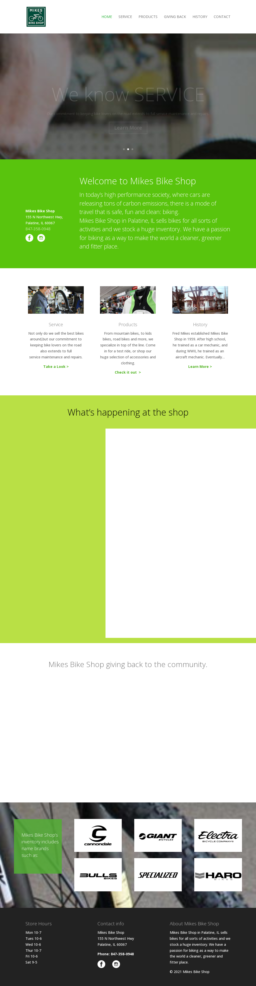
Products (148, 17)
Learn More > (200, 366)
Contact (222, 17)
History (199, 17)
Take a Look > (56, 366)
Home (107, 17)
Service (125, 17)
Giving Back (175, 17)
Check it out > (128, 372)
